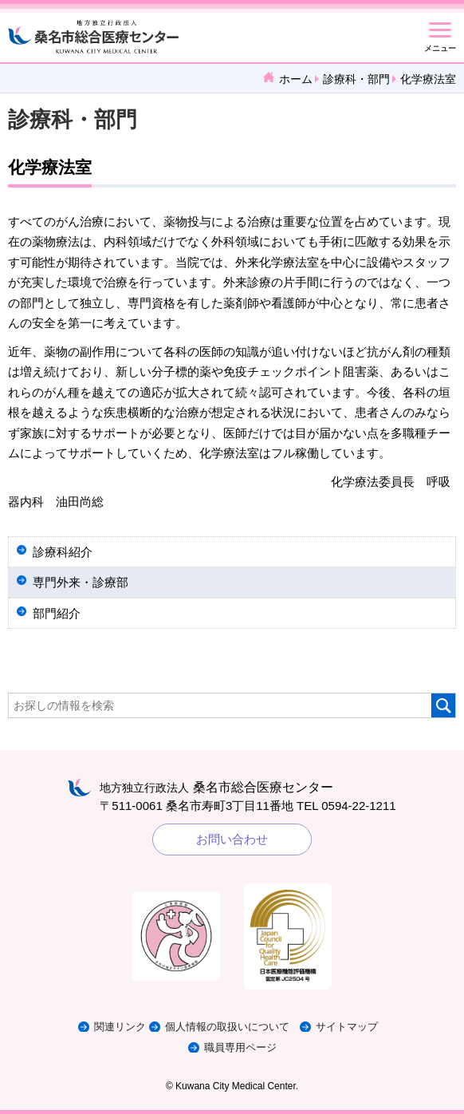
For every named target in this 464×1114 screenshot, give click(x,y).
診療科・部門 (356, 79)
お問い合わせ (232, 839)
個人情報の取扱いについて (227, 1026)
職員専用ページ (240, 1047)
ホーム (296, 79)
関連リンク (120, 1026)
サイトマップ (347, 1026)
